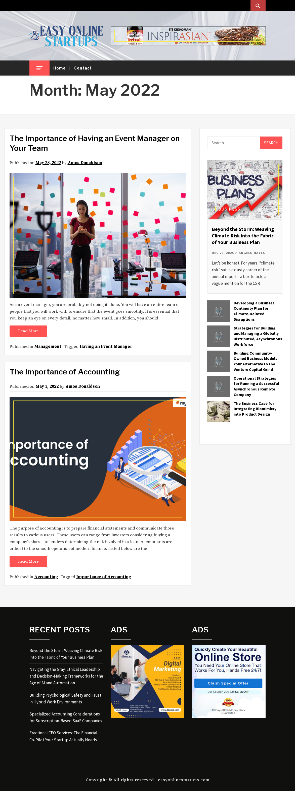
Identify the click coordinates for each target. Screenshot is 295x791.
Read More (28, 331)
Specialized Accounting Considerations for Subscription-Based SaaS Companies (65, 717)
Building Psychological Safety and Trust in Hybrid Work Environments (65, 698)
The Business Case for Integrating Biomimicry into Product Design (255, 409)
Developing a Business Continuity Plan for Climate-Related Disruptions (254, 311)
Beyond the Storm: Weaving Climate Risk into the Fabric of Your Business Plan (243, 235)
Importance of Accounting (103, 577)
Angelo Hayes (252, 252)
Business (229, 209)
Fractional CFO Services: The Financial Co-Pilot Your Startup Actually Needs (63, 736)
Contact (83, 68)
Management (47, 346)
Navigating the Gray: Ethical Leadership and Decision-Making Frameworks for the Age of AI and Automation (66, 676)
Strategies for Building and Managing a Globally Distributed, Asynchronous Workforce (258, 336)
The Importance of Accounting (65, 371)
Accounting (46, 577)
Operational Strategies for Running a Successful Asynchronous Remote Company (256, 386)
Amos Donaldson (85, 163)
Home (59, 68)
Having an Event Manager (106, 346)
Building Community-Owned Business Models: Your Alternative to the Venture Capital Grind (256, 361)
